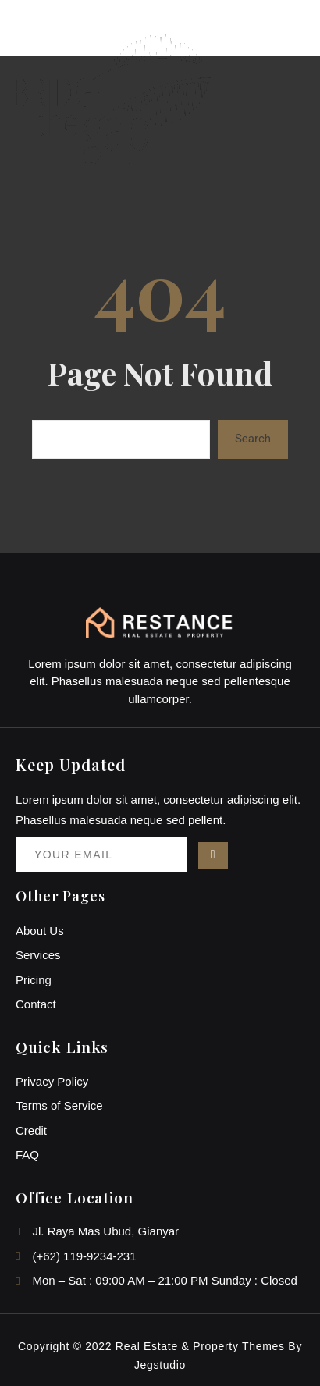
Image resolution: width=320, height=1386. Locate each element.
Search (253, 439)
